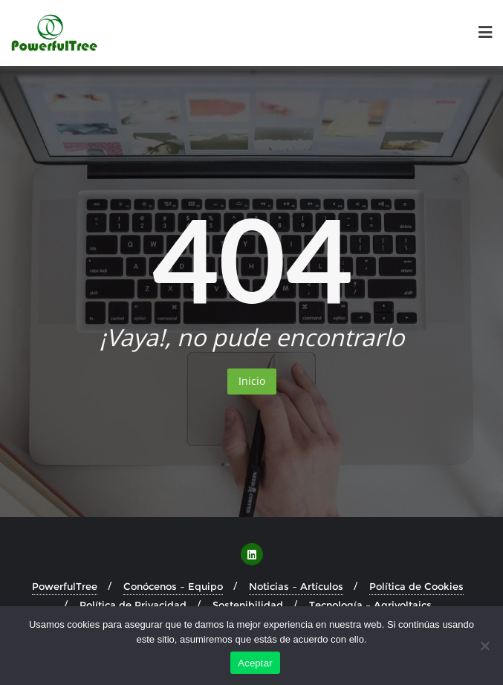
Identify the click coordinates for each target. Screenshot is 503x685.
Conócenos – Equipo (173, 586)
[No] (484, 645)
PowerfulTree (64, 586)
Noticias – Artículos (296, 586)
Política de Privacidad (132, 605)
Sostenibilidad (247, 605)
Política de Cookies (416, 586)
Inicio (251, 381)
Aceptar (255, 663)
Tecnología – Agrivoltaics (370, 605)
